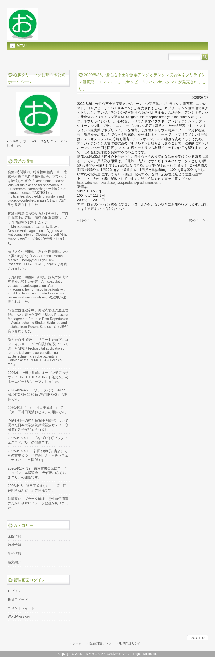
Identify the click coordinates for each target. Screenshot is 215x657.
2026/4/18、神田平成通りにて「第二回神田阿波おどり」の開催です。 (37, 488)
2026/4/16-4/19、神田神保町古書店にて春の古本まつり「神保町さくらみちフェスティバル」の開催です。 (38, 455)
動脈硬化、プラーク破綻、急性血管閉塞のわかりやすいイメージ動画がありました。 (38, 503)
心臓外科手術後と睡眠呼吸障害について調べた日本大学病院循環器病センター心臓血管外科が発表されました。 (38, 425)
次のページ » (198, 220)
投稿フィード (18, 599)
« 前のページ (87, 220)
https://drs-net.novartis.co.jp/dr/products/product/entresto (119, 183)
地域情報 (14, 545)
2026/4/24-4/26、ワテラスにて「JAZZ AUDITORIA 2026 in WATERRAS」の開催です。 (37, 394)
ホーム (77, 643)
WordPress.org (19, 616)
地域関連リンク (130, 643)
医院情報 (14, 536)
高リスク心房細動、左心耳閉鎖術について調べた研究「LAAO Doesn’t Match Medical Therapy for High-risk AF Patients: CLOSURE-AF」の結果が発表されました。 (38, 260)
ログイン (14, 591)
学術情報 (14, 553)
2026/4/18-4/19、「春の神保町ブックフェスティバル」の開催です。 (37, 440)
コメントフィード (21, 608)
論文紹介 (14, 562)
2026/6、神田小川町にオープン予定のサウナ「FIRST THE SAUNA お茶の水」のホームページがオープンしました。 (38, 377)
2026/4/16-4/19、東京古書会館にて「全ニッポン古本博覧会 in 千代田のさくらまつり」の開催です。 (37, 473)
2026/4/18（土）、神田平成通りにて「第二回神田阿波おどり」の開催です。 (38, 410)
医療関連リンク (100, 643)
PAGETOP (198, 638)
